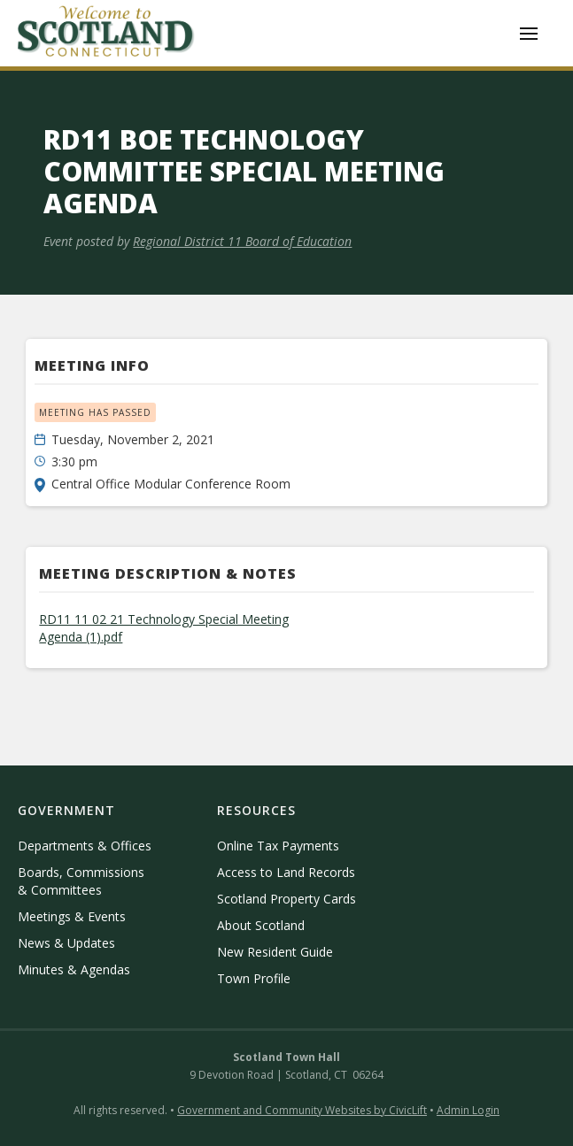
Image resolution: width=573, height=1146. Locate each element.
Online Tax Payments (278, 845)
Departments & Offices (84, 845)
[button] (528, 33)
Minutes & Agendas (74, 969)
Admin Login (468, 1110)
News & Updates (66, 942)
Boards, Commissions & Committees (81, 881)
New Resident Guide (275, 951)
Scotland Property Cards (286, 898)
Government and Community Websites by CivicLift (302, 1110)
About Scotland (261, 925)
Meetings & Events (72, 916)
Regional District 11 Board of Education (242, 241)
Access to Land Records (286, 872)
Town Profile (253, 978)
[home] (106, 33)
